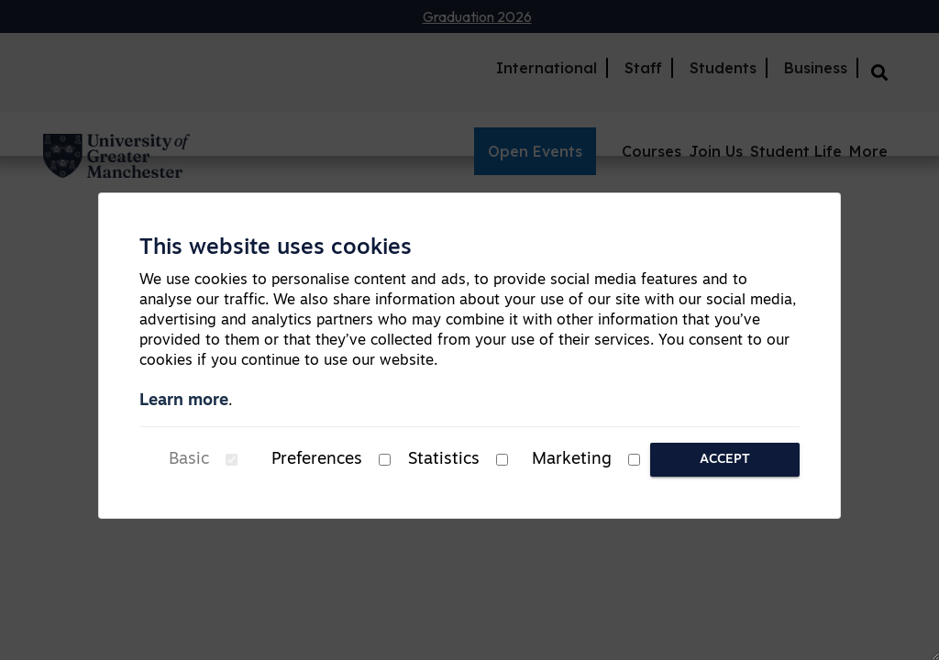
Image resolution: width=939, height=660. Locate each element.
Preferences (316, 459)
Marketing (572, 459)
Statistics (444, 459)
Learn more (183, 401)
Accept (725, 460)
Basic (189, 459)
